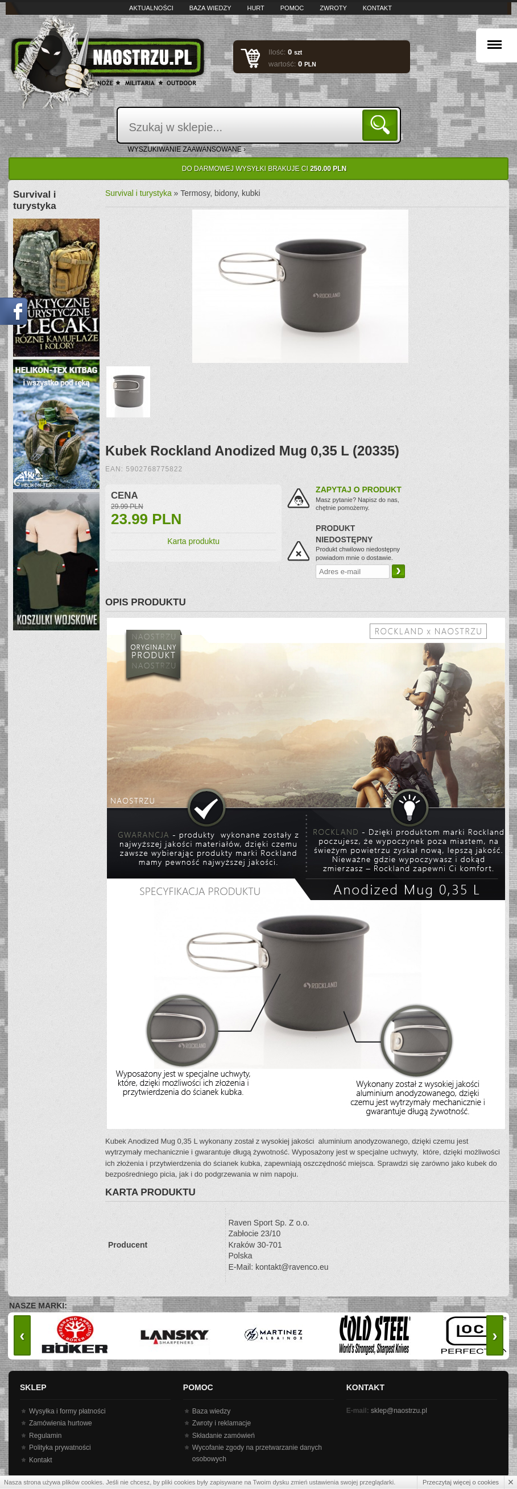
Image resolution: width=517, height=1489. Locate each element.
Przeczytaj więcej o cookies (461, 1482)
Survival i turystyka (138, 193)
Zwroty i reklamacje (221, 1423)
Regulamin (45, 1436)
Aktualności (151, 8)
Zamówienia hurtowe (60, 1423)
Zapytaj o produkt (359, 489)
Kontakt (377, 8)
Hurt (255, 8)
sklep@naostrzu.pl (399, 1411)
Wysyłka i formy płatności (67, 1411)
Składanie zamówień (223, 1436)
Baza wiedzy (210, 8)
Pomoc (292, 8)
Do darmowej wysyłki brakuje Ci (264, 169)
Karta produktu (193, 541)
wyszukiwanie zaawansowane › (187, 149)
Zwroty (333, 8)
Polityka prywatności (60, 1448)
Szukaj (382, 124)
